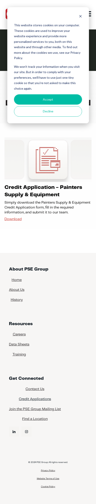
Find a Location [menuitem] (35, 419)
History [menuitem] (17, 300)
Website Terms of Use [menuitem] (48, 478)
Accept (48, 99)
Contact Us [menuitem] (35, 389)
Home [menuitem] (17, 280)
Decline (48, 111)
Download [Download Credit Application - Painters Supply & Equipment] (13, 219)
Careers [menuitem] (19, 334)
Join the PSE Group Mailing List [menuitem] (35, 409)
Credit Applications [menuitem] (35, 399)
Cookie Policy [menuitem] (48, 486)
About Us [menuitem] (16, 289)
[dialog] (48, 65)
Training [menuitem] (19, 354)
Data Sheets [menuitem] (19, 344)
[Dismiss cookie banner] (80, 17)
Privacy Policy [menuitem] (48, 470)
